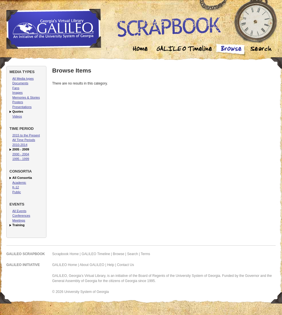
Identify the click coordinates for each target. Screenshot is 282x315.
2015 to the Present (26, 135)
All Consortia (22, 177)
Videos (17, 116)
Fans (15, 88)
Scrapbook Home (65, 254)
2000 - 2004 (20, 154)
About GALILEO (92, 265)
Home (140, 49)
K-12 (15, 187)
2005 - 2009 (20, 149)
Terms (145, 254)
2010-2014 (20, 144)
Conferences (21, 215)
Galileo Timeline (185, 49)
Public (16, 192)
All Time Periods (23, 140)
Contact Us (125, 265)
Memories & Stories (26, 97)
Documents (20, 83)
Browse (231, 49)
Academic (19, 182)
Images (17, 92)
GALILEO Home (64, 265)
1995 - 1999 (20, 159)
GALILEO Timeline (96, 254)
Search (261, 49)
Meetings (18, 220)
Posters (17, 102)
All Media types (23, 78)
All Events (19, 211)
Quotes (17, 111)
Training (18, 225)
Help (110, 265)
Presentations (22, 107)
